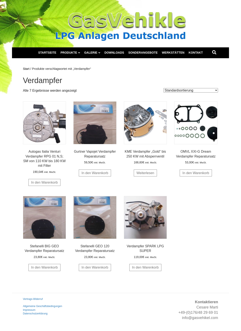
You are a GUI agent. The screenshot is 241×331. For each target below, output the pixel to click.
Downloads (114, 52)
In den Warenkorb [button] (44, 182)
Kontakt (196, 52)
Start (26, 68)
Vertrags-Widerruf (33, 299)
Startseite (47, 52)
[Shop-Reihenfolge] (190, 90)
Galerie (90, 52)
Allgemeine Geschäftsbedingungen (42, 306)
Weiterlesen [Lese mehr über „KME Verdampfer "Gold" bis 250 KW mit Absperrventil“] (145, 173)
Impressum (29, 309)
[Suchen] (214, 52)
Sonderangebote (143, 52)
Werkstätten (173, 52)
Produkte (68, 52)
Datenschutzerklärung (35, 313)
